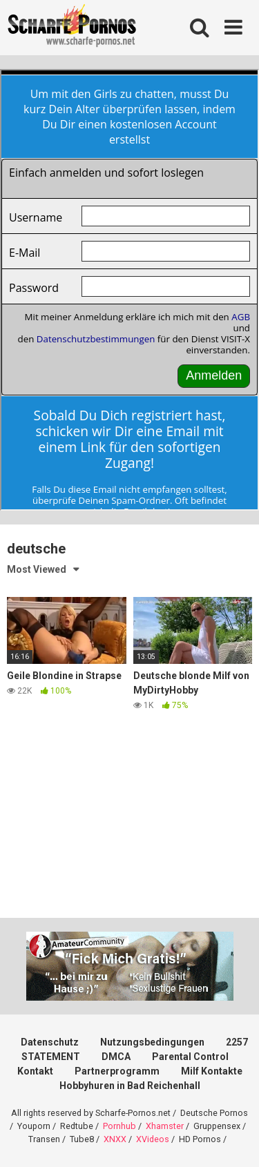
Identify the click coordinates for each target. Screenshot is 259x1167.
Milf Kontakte (211, 1071)
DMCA (116, 1056)
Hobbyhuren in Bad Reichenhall (129, 1085)
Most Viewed (36, 569)
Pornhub (119, 1126)
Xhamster (165, 1126)
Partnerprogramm (117, 1071)
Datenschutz (50, 1042)
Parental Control (190, 1056)
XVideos (152, 1139)
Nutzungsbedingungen (152, 1042)
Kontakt (35, 1071)
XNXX (115, 1139)
